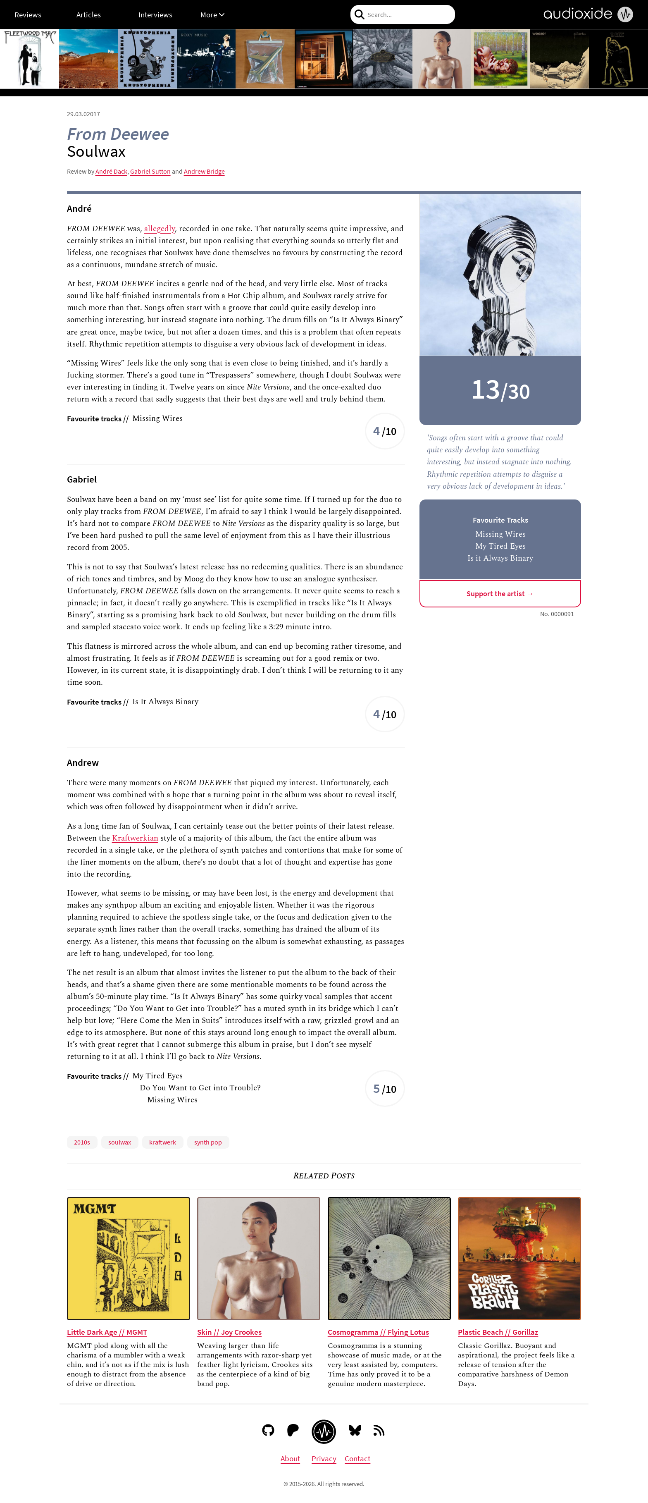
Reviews (27, 14)
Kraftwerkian (135, 838)
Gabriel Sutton (150, 171)
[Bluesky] (355, 1432)
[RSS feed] (379, 1432)
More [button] (212, 14)
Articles (88, 14)
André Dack (111, 171)
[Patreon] (293, 1432)
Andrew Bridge (204, 171)
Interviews (155, 14)
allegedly (159, 228)
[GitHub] (268, 1432)
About (290, 1458)
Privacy (324, 1458)
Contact (357, 1458)
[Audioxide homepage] (323, 1431)
